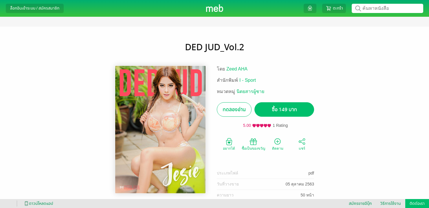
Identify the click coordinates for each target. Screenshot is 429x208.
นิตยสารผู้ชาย (250, 91)
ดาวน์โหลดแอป (38, 203)
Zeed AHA (237, 68)
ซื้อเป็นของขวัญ (253, 144)
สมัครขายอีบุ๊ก (360, 203)
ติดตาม (277, 144)
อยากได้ (229, 144)
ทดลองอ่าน (234, 110)
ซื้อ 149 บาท (284, 110)
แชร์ (302, 144)
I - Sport (247, 80)
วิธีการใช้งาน (390, 203)
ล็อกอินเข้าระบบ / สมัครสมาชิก (34, 8)
